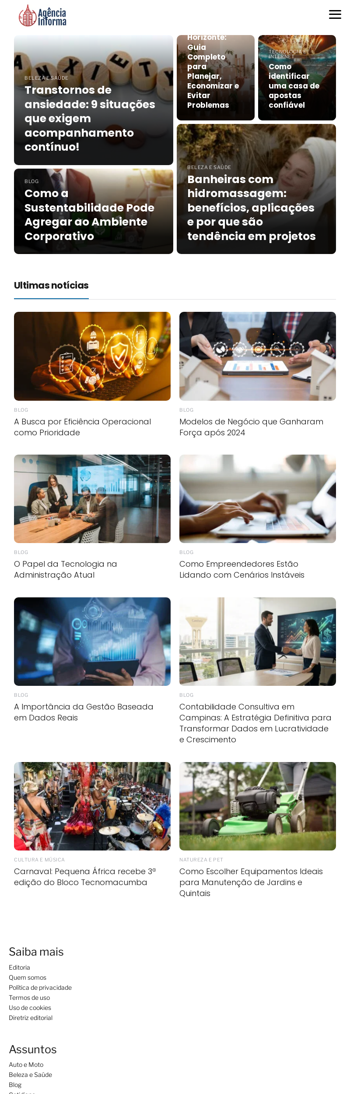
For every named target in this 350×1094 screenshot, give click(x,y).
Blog (15, 1084)
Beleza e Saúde (30, 1074)
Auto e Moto (26, 1064)
